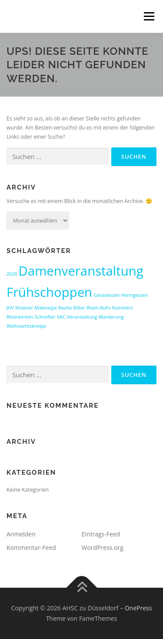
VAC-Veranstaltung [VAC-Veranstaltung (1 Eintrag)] (77, 317)
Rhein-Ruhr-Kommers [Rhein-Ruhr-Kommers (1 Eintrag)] (109, 308)
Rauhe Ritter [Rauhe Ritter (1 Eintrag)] (71, 308)
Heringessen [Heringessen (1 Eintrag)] (134, 295)
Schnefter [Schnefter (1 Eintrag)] (45, 317)
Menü (148, 16)
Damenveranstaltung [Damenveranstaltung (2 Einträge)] (81, 271)
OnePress (138, 608)
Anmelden (21, 534)
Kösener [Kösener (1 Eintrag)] (24, 308)
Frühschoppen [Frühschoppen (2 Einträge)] (49, 292)
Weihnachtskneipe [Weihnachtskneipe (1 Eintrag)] (26, 326)
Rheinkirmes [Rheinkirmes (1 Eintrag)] (20, 317)
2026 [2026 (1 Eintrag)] (12, 274)
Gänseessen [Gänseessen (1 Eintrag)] (106, 295)
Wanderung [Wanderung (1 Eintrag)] (111, 317)
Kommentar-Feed (31, 547)
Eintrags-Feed (101, 534)
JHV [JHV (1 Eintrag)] (10, 308)
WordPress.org (102, 547)
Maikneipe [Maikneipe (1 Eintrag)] (45, 308)
